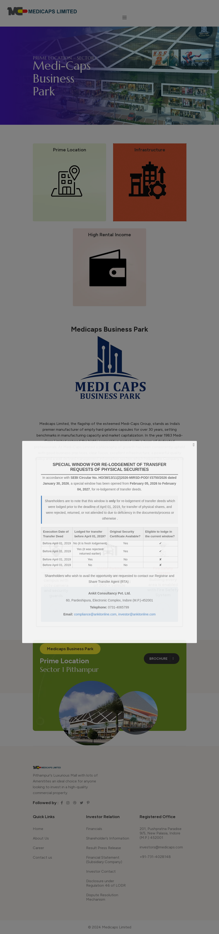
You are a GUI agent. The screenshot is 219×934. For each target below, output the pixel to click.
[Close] (194, 444)
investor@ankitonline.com (137, 614)
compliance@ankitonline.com (95, 614)
